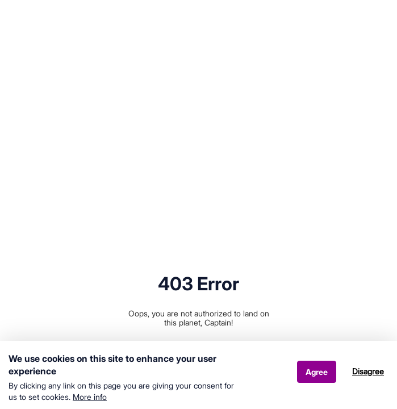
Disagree (368, 374)
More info (90, 400)
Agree (317, 375)
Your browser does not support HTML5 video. (198, 99)
